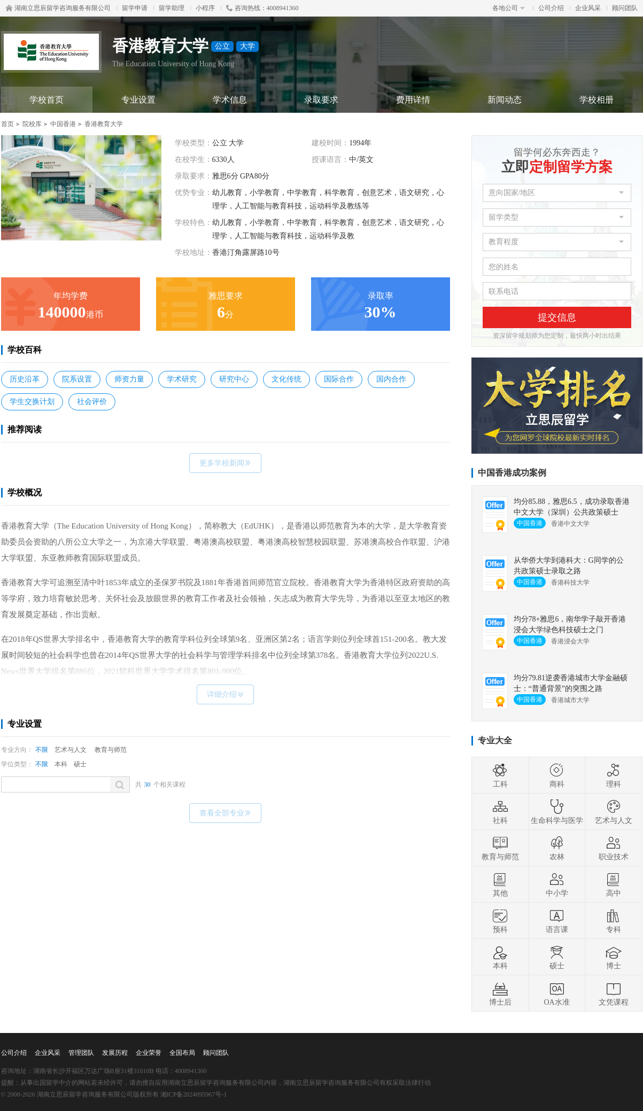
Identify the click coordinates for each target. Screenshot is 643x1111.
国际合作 (339, 379)
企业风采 (588, 8)
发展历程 (115, 1052)
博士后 (500, 993)
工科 (500, 775)
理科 (614, 775)
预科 (500, 921)
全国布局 (182, 1052)
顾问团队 (625, 8)
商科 (557, 775)
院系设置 (77, 379)
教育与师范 (111, 749)
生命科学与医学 (557, 812)
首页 (7, 124)
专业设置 (138, 99)
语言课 (557, 921)
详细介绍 (225, 694)
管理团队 (81, 1052)
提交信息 (557, 317)
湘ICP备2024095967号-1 (193, 1094)
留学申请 (135, 8)
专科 (614, 921)
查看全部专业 (225, 813)
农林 (557, 848)
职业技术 (614, 848)
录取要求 (321, 99)
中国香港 (63, 124)
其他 (500, 884)
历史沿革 (25, 379)
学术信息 (230, 99)
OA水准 (556, 993)
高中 (614, 884)
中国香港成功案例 (512, 472)
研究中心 (234, 379)
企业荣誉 (148, 1052)
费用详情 (413, 99)
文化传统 (286, 379)
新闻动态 (504, 99)
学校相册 (596, 99)
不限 (41, 749)
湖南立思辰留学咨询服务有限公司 (58, 8)
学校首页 (46, 99)
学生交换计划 (32, 402)
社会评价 (92, 402)
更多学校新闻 (225, 463)
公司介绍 (551, 8)
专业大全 (495, 740)
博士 (614, 957)
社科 (500, 812)
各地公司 (508, 8)
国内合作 (391, 379)
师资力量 (129, 379)
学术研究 (182, 379)
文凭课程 (614, 993)
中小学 (557, 884)
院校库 (32, 124)
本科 (61, 764)
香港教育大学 (103, 124)
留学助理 (171, 8)
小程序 (205, 8)
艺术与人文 (71, 749)
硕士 (80, 764)
